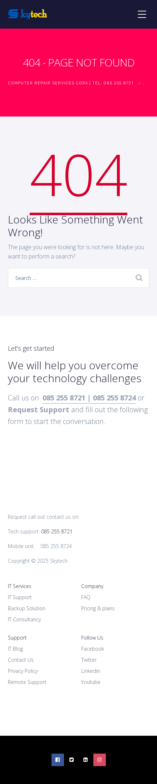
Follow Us (92, 637)
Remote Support (27, 682)
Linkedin (90, 670)
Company (92, 586)
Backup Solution (26, 608)
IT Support (20, 597)
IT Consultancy (24, 619)
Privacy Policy (23, 670)
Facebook (92, 648)
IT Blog (15, 648)
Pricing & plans (98, 608)
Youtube (90, 682)
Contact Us (21, 659)
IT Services (19, 586)
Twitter (89, 659)
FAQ (85, 597)
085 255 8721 (57, 531)
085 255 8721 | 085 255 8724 (89, 398)
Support (17, 637)
